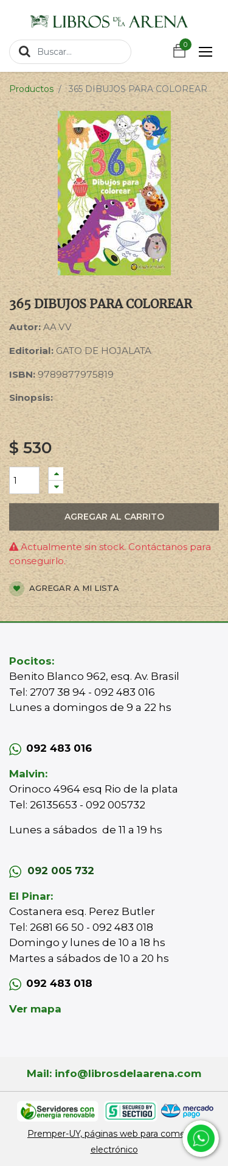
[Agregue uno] (56, 473)
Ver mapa (35, 1009)
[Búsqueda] (24, 51)
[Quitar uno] (56, 487)
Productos (31, 88)
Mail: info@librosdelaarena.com (114, 1073)
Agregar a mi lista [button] (64, 588)
